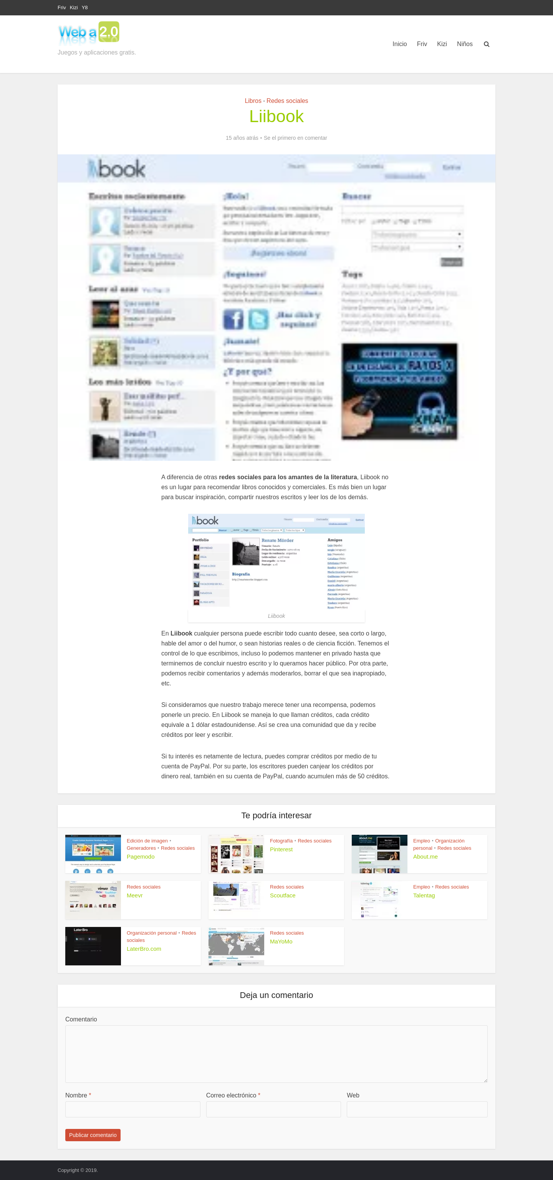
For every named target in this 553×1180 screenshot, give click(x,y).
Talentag (424, 895)
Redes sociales (287, 101)
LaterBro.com (144, 948)
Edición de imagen (147, 841)
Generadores (141, 848)
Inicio (399, 44)
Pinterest (281, 849)
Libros (253, 101)
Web (353, 1095)
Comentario (81, 1019)
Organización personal (152, 933)
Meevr (135, 895)
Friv (62, 7)
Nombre (78, 1095)
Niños (465, 44)
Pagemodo (141, 856)
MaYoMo (281, 941)
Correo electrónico (233, 1095)
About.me (425, 856)
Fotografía (281, 841)
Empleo (421, 841)
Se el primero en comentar (295, 138)
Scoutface (283, 895)
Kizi (74, 7)
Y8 (85, 7)
